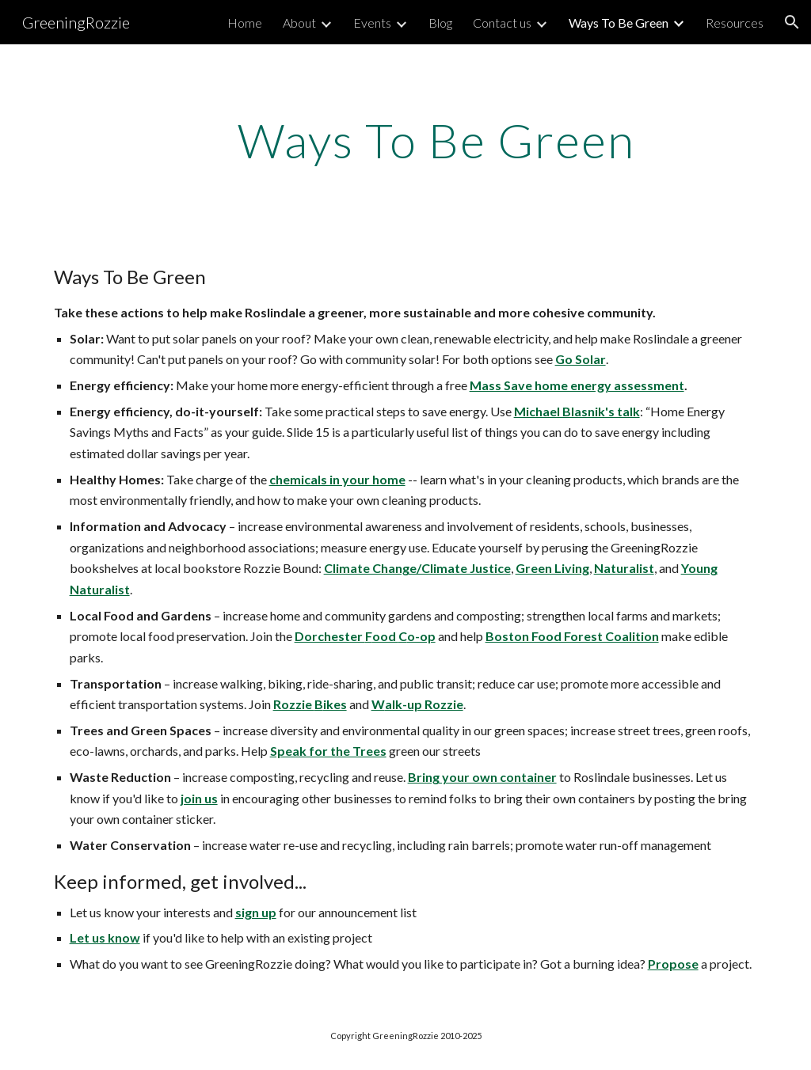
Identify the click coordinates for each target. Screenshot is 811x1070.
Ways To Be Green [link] (618, 22)
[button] (792, 22)
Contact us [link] (502, 22)
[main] (436, 140)
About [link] (299, 22)
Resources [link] (734, 22)
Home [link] (244, 22)
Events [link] (372, 22)
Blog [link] (440, 22)
